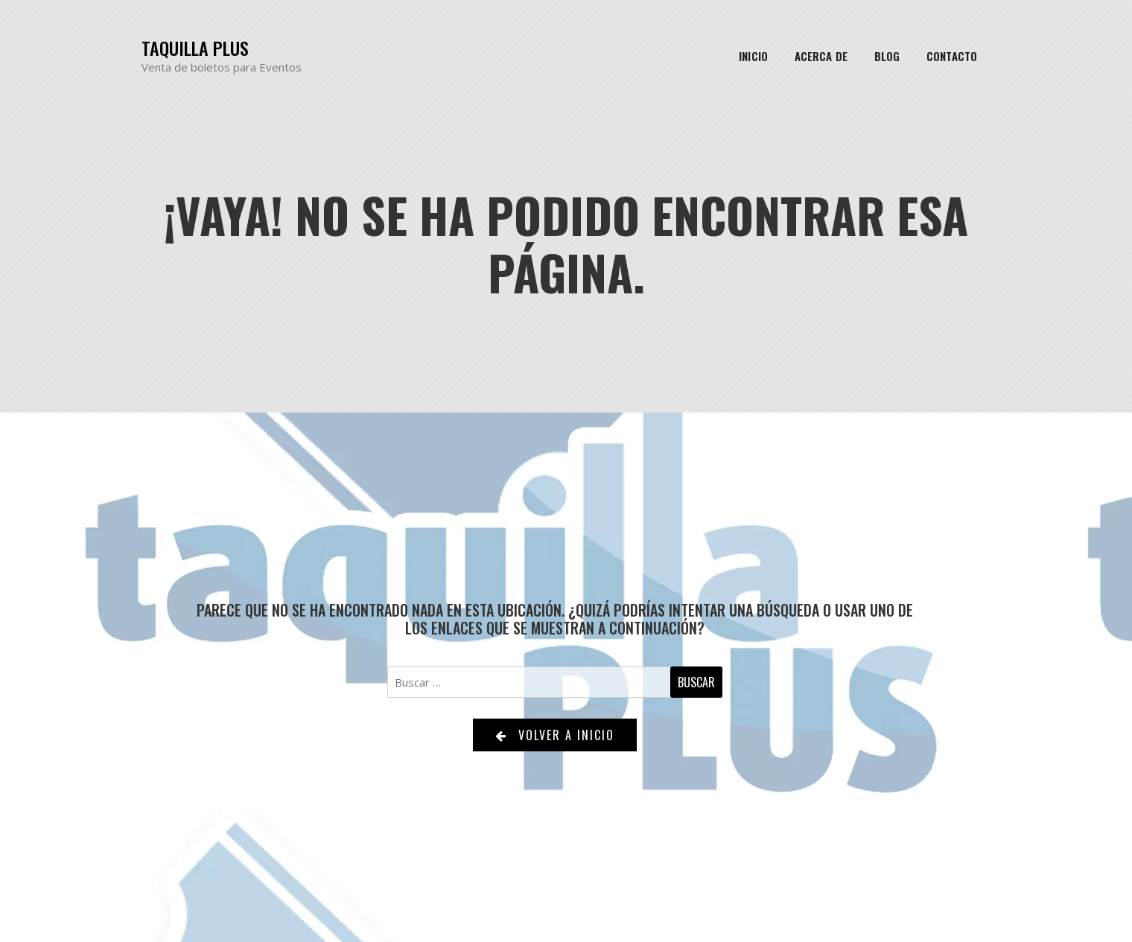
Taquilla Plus (195, 48)
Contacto (951, 56)
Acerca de (821, 56)
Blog (887, 56)
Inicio (753, 56)
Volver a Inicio (554, 735)
